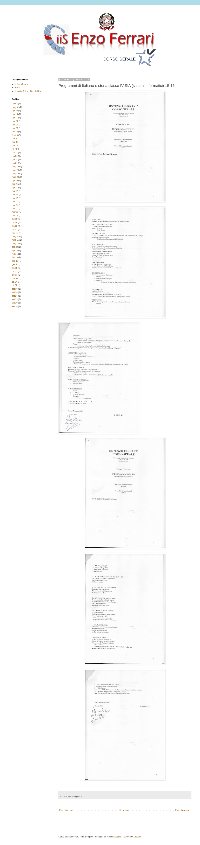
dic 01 (14, 229)
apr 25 (15, 111)
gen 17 (15, 138)
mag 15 (15, 173)
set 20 (15, 303)
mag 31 (15, 107)
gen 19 (15, 261)
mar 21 (15, 198)
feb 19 (15, 257)
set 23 (15, 299)
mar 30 (15, 121)
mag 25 (15, 166)
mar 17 (15, 201)
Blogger (137, 837)
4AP (80, 796)
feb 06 (15, 135)
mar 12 (15, 208)
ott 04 (14, 282)
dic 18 (14, 268)
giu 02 (15, 163)
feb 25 (15, 254)
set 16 (15, 306)
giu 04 (15, 103)
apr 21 (15, 184)
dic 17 (14, 271)
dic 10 (14, 219)
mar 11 (15, 212)
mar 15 (15, 128)
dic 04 (14, 222)
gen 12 (15, 142)
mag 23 (15, 170)
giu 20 (15, 156)
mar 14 (15, 205)
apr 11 (15, 118)
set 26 (15, 296)
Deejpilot (117, 837)
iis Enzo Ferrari (21, 84)
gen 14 (15, 264)
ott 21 (14, 149)
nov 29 (15, 233)
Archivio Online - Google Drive (28, 91)
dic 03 (14, 226)
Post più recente (66, 810)
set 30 (15, 289)
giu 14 (15, 159)
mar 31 (15, 191)
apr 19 (15, 114)
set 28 (15, 152)
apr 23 (15, 250)
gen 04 (15, 145)
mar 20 (15, 125)
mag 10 (15, 243)
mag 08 (15, 177)
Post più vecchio (182, 810)
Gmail (17, 87)
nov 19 (15, 278)
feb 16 (15, 131)
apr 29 (15, 247)
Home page (124, 810)
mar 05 (15, 215)
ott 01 (14, 285)
